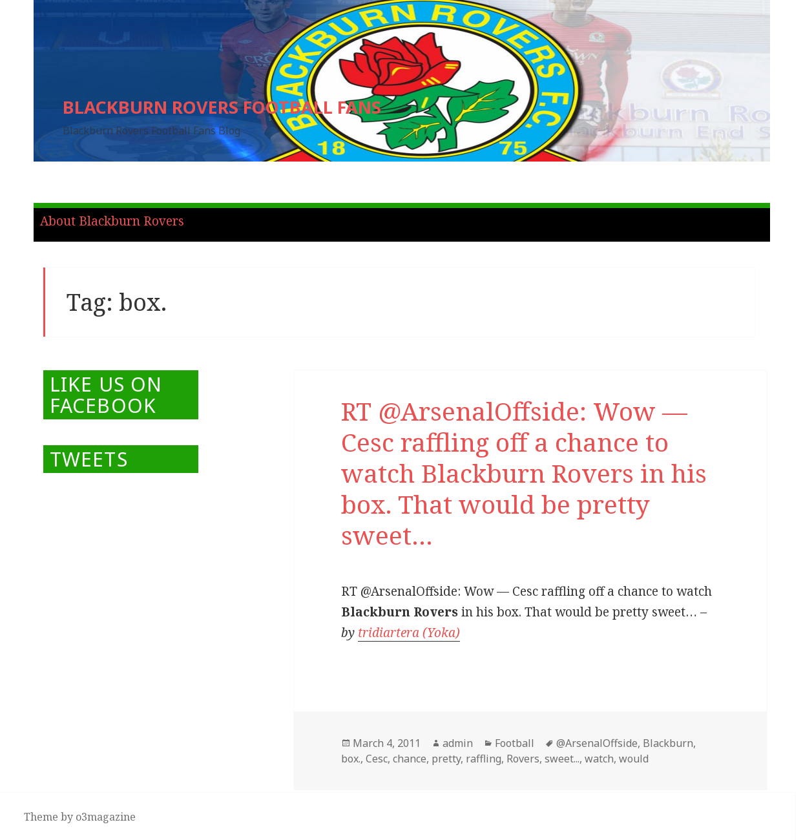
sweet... (562, 758)
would (634, 758)
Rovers (522, 758)
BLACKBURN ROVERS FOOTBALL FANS (222, 107)
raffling (483, 758)
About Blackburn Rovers (112, 221)
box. (350, 758)
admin (458, 743)
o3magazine (106, 817)
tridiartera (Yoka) (409, 632)
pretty (446, 758)
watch (599, 758)
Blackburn (668, 743)
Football (514, 743)
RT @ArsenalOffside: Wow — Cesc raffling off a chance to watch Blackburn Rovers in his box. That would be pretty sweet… (524, 473)
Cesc (377, 758)
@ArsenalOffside (597, 743)
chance (409, 758)
